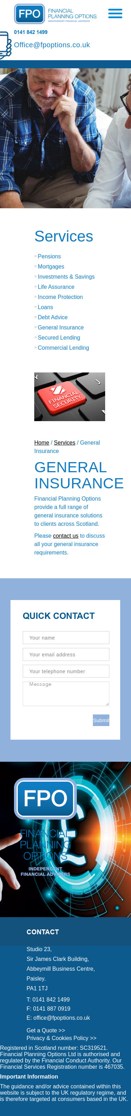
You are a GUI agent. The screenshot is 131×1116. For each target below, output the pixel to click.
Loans (45, 307)
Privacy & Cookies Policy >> (61, 1038)
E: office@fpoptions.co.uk (58, 1018)
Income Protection (60, 297)
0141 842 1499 (31, 32)
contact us (66, 536)
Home (41, 443)
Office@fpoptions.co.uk (52, 45)
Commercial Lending (63, 348)
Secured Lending (59, 338)
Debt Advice (52, 317)
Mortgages (51, 267)
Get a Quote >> (46, 1030)
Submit (101, 720)
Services (63, 236)
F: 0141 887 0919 (48, 1009)
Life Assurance (56, 287)
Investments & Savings (66, 277)
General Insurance (61, 327)
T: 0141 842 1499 (48, 1000)
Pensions (49, 256)
